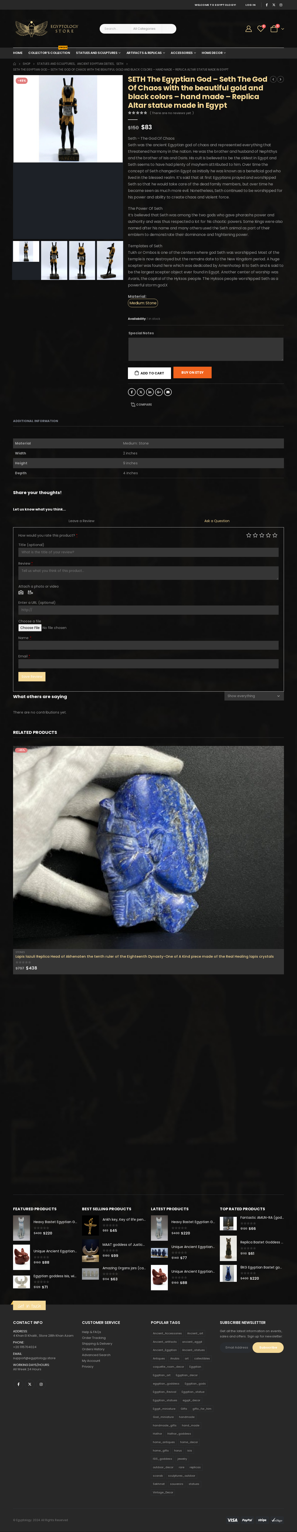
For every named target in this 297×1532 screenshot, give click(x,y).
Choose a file (29, 621)
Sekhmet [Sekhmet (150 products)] (159, 1484)
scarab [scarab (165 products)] (158, 1476)
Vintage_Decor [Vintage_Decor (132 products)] (163, 1493)
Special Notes (141, 333)
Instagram (41, 1384)
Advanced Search (96, 1355)
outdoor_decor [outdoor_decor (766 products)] (163, 1467)
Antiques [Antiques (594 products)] (159, 1359)
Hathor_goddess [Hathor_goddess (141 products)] (179, 1434)
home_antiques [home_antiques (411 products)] (164, 1442)
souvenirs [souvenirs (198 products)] (176, 1484)
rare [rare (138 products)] (181, 1467)
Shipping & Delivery (97, 1344)
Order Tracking (94, 1338)
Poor (248, 535)
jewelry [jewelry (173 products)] (182, 1459)
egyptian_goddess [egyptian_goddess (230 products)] (166, 1384)
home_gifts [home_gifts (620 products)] (161, 1451)
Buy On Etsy (192, 372)
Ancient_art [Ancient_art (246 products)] (195, 1333)
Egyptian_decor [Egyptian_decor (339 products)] (187, 1375)
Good (268, 535)
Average (261, 535)
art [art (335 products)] (187, 1359)
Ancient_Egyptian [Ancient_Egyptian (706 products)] (165, 1350)
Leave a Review (81, 520)
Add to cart (152, 373)
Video (30, 592)
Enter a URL (37, 602)
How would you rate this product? (48, 535)
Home (17, 53)
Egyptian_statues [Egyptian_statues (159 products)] (165, 1400)
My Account (91, 1361)
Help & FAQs (91, 1332)
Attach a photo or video (38, 586)
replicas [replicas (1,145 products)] (195, 1467)
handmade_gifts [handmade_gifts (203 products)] (165, 1426)
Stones (20, 952)
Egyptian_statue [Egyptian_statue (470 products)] (193, 1392)
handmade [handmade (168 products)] (186, 1417)
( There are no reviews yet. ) (172, 113)
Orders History (93, 1349)
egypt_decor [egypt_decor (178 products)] (191, 1400)
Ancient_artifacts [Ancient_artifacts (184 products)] (165, 1342)
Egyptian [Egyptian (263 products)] (195, 1367)
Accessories (182, 53)
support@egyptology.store (34, 1358)
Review (25, 563)
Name (24, 637)
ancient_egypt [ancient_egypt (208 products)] (192, 1342)
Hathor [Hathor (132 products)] (157, 1434)
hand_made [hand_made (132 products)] (190, 1426)
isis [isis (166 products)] (189, 1451)
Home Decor (212, 53)
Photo (20, 592)
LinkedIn (150, 392)
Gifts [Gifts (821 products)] (184, 1409)
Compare (144, 404)
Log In (250, 5)
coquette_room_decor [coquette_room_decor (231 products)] (168, 1367)
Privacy (87, 1367)
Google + (159, 392)
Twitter (141, 392)
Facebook (132, 392)
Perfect (274, 535)
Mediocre (255, 535)
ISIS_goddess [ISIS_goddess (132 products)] (162, 1459)
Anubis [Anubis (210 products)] (174, 1359)
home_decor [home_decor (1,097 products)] (189, 1442)
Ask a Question (217, 520)
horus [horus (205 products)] (178, 1451)
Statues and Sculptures (96, 53)
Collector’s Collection (49, 51)
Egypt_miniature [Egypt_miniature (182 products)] (164, 1409)
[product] (148, 847)
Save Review (32, 676)
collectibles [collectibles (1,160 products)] (202, 1359)
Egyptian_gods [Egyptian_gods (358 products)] (195, 1384)
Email (168, 392)
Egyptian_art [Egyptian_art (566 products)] (162, 1375)
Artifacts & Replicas (144, 53)
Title (31, 544)
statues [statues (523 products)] (194, 1484)
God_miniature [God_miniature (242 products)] (163, 1417)
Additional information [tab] (35, 421)
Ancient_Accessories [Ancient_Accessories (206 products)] (167, 1333)
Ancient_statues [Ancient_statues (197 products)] (193, 1350)
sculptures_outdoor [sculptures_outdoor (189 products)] (181, 1476)
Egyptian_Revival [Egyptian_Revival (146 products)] (164, 1392)
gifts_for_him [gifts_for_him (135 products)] (202, 1409)
